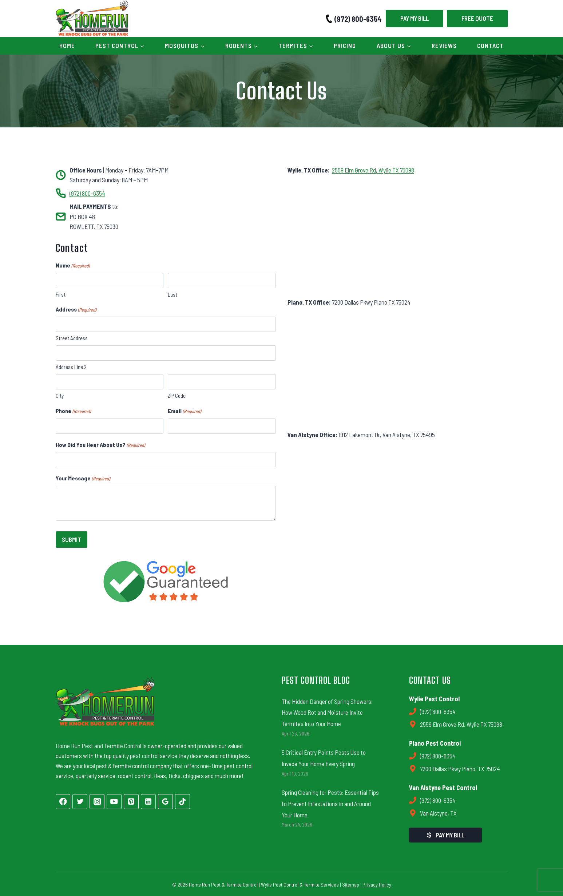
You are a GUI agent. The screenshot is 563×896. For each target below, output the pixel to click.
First (61, 294)
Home (67, 45)
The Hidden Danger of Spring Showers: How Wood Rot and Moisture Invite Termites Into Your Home (327, 711)
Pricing (345, 45)
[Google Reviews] (165, 800)
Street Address (72, 338)
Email (184, 411)
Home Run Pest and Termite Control (98, 744)
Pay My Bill (414, 18)
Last (172, 294)
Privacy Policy (376, 883)
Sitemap (350, 883)
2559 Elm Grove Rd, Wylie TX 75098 (373, 170)
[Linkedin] (148, 800)
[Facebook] (63, 800)
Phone (73, 411)
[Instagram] (97, 800)
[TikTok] (182, 800)
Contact (490, 45)
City (60, 395)
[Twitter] (79, 800)
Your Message (83, 479)
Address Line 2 (71, 367)
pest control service (153, 754)
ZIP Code (177, 395)
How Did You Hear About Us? (100, 445)
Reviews (444, 45)
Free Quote (477, 18)
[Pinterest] (131, 800)
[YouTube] (114, 800)
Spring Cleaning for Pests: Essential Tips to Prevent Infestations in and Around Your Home (330, 802)
